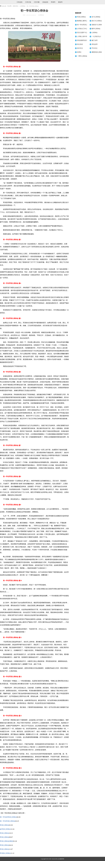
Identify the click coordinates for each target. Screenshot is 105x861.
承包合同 (94, 44)
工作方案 (37, 2)
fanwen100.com (55, 859)
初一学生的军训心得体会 (8, 817)
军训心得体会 (4, 825)
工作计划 (28, 2)
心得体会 (22, 6)
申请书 (53, 2)
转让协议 (80, 44)
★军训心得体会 (5, 829)
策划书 (60, 2)
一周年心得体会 (82, 56)
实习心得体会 (96, 17)
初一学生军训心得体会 (7, 821)
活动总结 (45, 2)
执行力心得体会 (97, 21)
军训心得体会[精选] (6, 841)
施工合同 (94, 40)
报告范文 (15, 6)
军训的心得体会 (5, 853)
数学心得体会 (96, 28)
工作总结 (19, 2)
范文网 (9, 6)
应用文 (79, 52)
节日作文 (94, 48)
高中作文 (80, 48)
